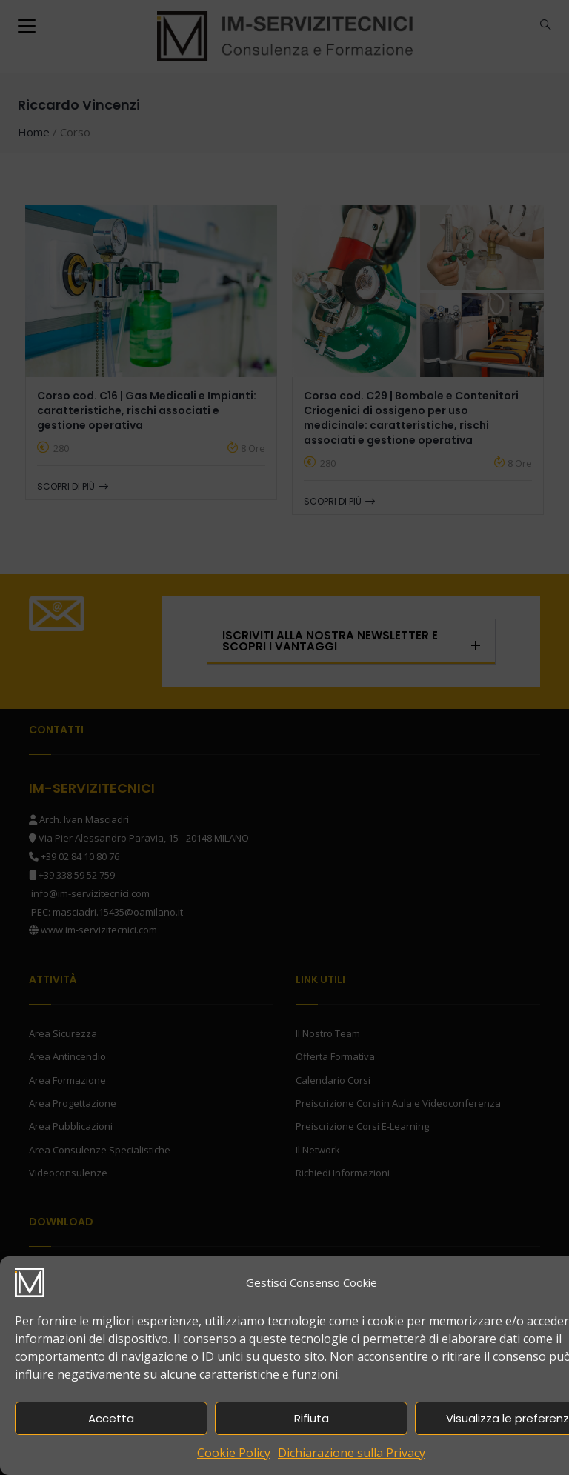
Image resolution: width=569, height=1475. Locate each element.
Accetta (111, 1418)
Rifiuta (311, 1418)
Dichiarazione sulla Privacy (351, 1453)
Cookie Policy (233, 1453)
